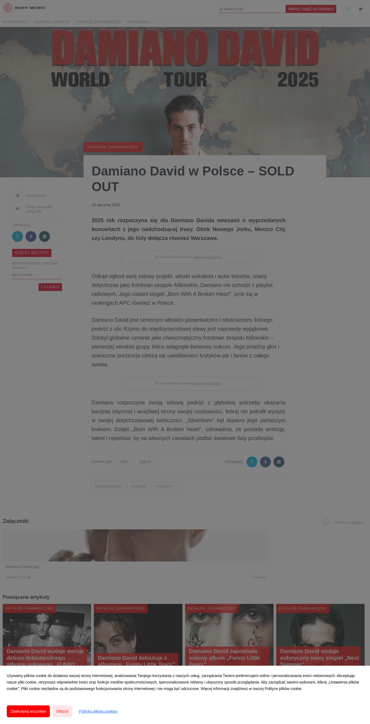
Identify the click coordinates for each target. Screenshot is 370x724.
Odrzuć (62, 711)
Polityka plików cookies (98, 711)
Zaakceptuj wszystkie (28, 711)
